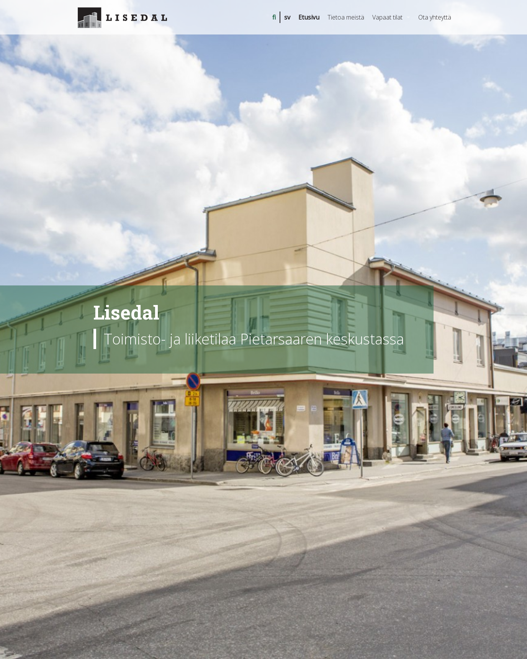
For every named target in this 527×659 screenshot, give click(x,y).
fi (274, 17)
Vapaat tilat (387, 17)
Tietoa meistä (345, 17)
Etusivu (308, 17)
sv (287, 17)
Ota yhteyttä (434, 17)
